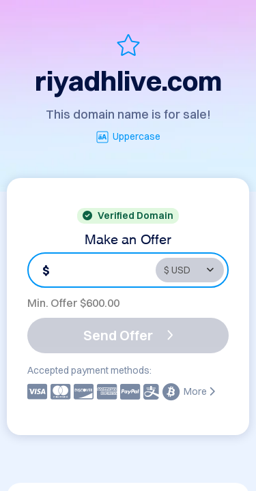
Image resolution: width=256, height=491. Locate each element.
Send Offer (128, 335)
